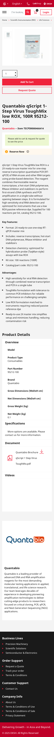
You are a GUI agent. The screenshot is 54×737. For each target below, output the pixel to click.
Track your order (15, 670)
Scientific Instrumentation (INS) (23, 20)
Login (46, 12)
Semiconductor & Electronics (21, 652)
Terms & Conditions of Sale (20, 711)
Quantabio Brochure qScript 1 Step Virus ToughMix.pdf (30, 457)
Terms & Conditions (16, 675)
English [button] (16, 3)
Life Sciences (44, 20)
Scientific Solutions (16, 648)
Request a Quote (15, 666)
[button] (5, 3)
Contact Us (12, 688)
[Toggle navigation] (5, 11)
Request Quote (27, 90)
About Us (11, 702)
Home (4, 20)
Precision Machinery (17, 644)
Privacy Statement (15, 715)
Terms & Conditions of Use (20, 706)
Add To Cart (27, 82)
